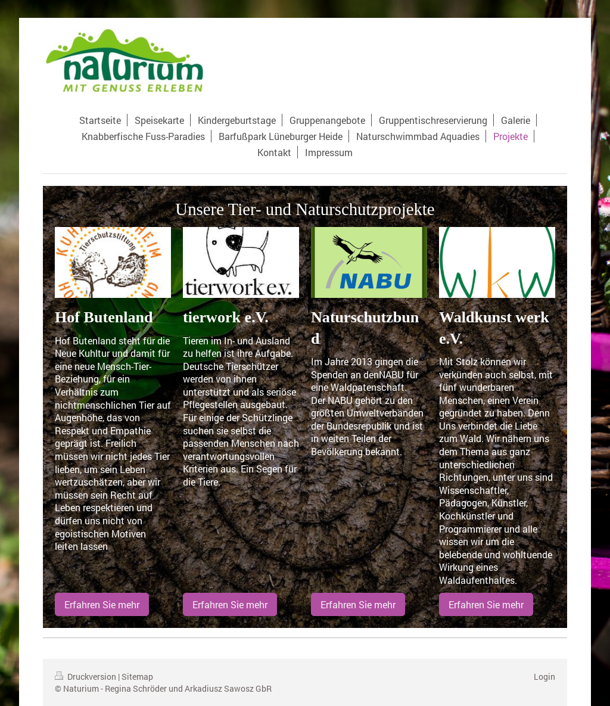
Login (544, 676)
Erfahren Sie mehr (101, 604)
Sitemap (137, 676)
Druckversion (86, 676)
